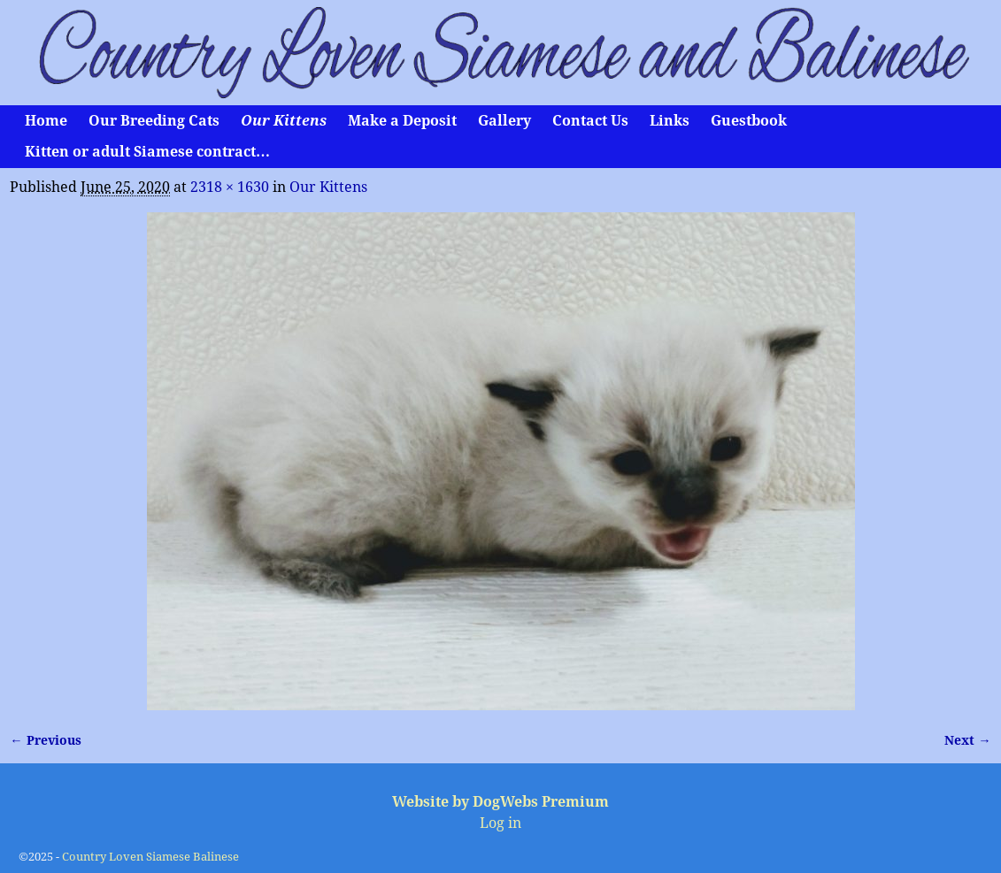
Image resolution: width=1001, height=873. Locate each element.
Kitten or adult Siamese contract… (147, 151)
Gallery (504, 120)
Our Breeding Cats (154, 120)
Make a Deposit (402, 120)
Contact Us (590, 120)
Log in (500, 823)
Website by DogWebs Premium (500, 801)
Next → (967, 740)
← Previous (45, 740)
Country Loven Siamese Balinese (150, 856)
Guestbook (749, 120)
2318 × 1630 (229, 187)
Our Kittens (284, 120)
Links (669, 120)
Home (46, 120)
